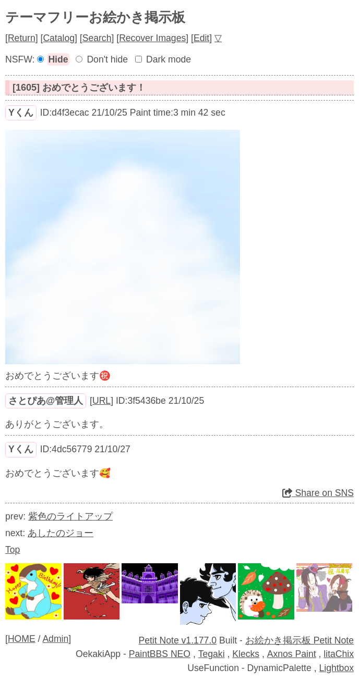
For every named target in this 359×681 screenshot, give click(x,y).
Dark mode (168, 59)
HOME (21, 639)
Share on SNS (318, 493)
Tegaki (211, 654)
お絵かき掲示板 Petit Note (299, 640)
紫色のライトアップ (70, 516)
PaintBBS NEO (159, 654)
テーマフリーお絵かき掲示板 (95, 17)
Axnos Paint (291, 654)
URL (101, 400)
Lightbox (336, 668)
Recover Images (152, 38)
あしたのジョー (60, 533)
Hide (58, 59)
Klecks (245, 654)
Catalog (59, 38)
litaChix (339, 654)
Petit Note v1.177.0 (177, 640)
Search (97, 38)
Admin (55, 639)
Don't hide (107, 59)
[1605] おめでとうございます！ (79, 87)
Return (21, 38)
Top (12, 549)
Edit (201, 38)
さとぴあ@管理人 (45, 400)
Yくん (20, 112)
